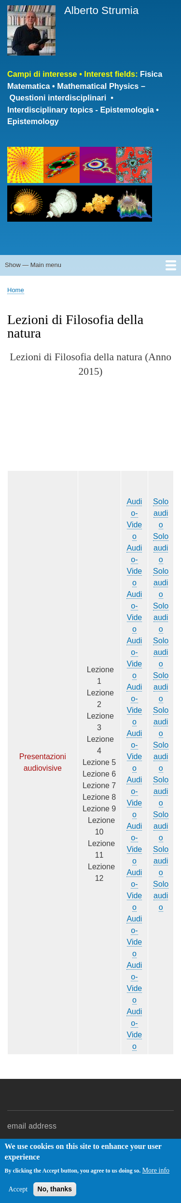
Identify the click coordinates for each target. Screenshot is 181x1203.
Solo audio (160, 513)
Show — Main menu (33, 265)
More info (155, 1170)
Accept (18, 1189)
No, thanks (55, 1189)
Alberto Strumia (101, 10)
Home (15, 290)
